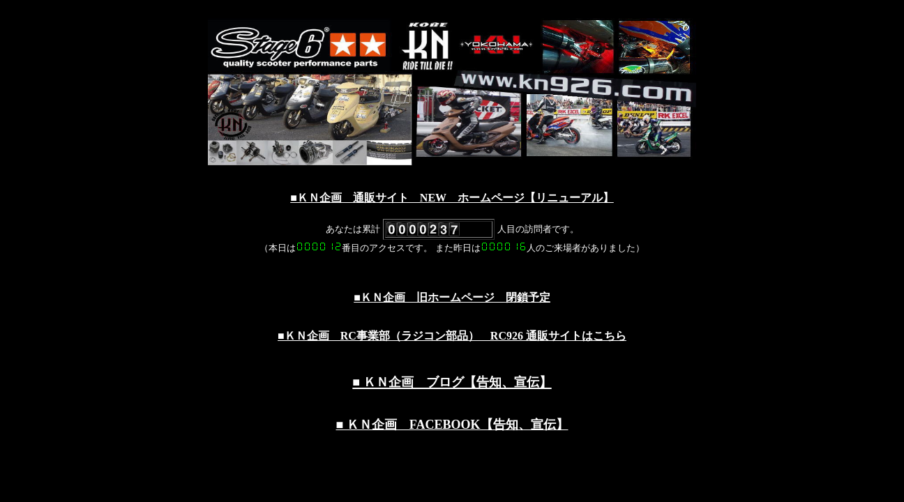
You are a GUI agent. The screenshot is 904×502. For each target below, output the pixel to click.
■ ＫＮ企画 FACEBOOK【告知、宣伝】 (452, 425)
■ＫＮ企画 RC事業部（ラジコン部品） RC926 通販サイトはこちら (452, 336)
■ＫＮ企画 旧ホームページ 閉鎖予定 (452, 297)
